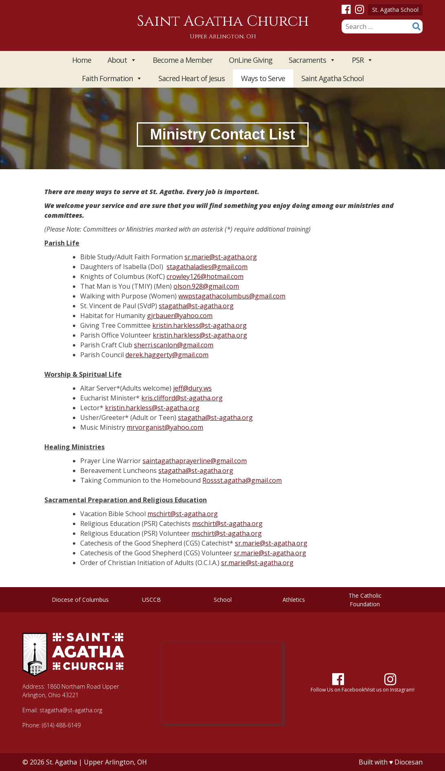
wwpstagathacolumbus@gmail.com (231, 296)
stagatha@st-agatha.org (196, 305)
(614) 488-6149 (61, 725)
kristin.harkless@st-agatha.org (199, 325)
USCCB (151, 599)
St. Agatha (61, 762)
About (121, 60)
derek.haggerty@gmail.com (166, 354)
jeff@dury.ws (192, 388)
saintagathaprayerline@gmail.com (194, 460)
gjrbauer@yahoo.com (180, 315)
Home (81, 60)
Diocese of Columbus (80, 599)
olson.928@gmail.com (206, 286)
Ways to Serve (263, 78)
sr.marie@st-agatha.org (220, 256)
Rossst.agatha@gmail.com (242, 480)
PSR (362, 60)
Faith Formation (112, 78)
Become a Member (183, 60)
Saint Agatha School (332, 78)
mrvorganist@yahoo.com (165, 427)
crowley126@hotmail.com (205, 276)
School (223, 599)
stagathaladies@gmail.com (207, 266)
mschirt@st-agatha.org (182, 513)
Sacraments (312, 60)
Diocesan (409, 762)
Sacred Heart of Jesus (191, 78)
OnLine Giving (250, 60)
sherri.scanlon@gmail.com (173, 344)
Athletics (294, 599)
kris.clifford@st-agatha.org (182, 397)
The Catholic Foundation (365, 600)
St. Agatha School (395, 9)
